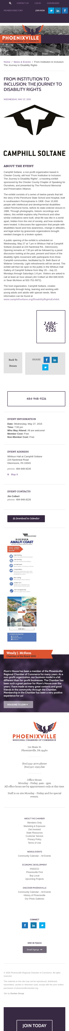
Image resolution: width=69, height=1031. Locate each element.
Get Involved (34, 829)
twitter (51, 10)
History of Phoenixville (34, 895)
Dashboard (53, 3)
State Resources (34, 833)
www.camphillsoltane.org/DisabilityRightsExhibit (31, 299)
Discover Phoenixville (34, 888)
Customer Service (34, 836)
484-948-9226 (51, 326)
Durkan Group (17, 993)
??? (10, 3)
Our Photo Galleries (34, 899)
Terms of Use (34, 843)
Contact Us (23, 3)
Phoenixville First (34, 872)
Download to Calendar (26, 518)
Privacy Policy (34, 839)
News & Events (22, 62)
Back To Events (13, 362)
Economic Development (34, 864)
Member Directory (13, 10)
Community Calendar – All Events (34, 856)
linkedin (58, 10)
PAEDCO (34, 869)
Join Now (40, 10)
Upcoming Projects (34, 879)
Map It (14, 474)
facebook (65, 10)
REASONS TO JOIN (17, 704)
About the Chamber (34, 818)
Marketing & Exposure (34, 826)
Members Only (34, 822)
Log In (38, 3)
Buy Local (34, 875)
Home (7, 62)
